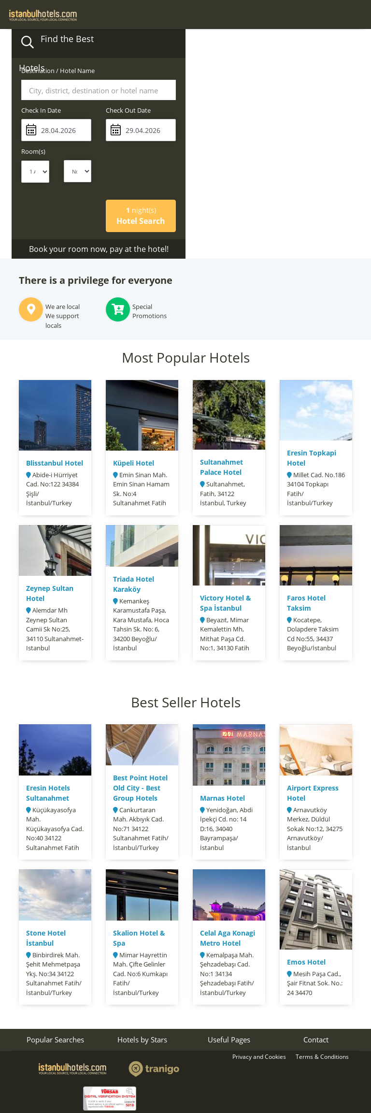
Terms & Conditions (322, 1057)
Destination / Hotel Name (58, 70)
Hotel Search (141, 215)
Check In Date (41, 110)
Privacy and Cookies (259, 1057)
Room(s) (33, 151)
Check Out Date (128, 110)
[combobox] (98, 90)
